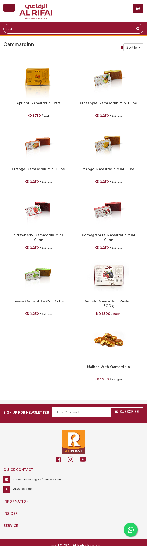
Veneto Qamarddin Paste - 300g (108, 303)
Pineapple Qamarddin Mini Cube (108, 103)
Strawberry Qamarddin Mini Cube (38, 237)
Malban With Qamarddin (108, 366)
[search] (138, 28)
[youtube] (85, 459)
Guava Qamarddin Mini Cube (38, 301)
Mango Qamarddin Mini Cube (108, 169)
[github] (74, 459)
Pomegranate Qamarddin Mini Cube (108, 237)
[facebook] (62, 459)
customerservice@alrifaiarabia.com (37, 479)
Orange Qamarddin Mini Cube (38, 169)
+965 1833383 (23, 489)
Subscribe (129, 411)
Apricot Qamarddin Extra (38, 103)
